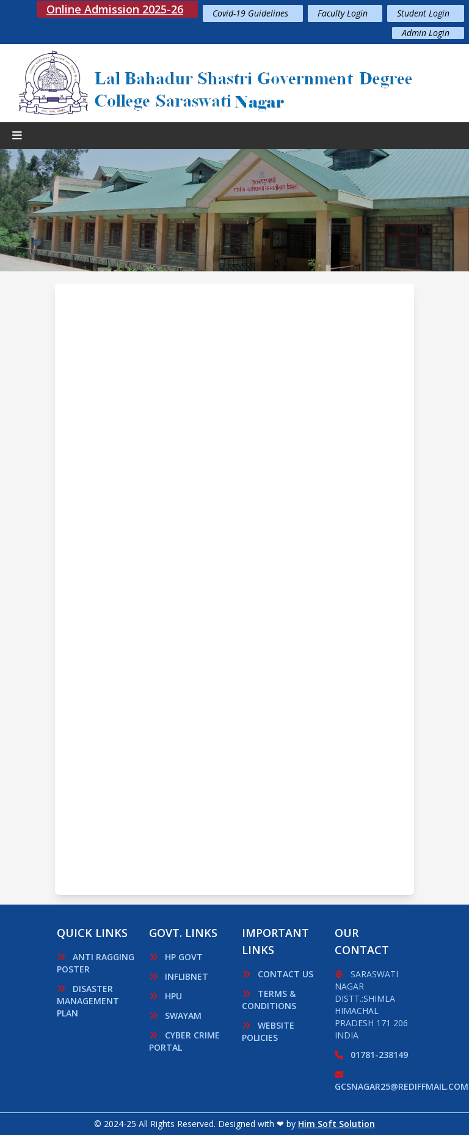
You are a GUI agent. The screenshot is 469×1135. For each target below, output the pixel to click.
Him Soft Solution (336, 1123)
